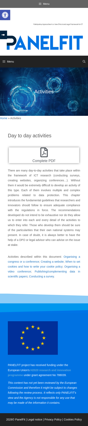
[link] (5, 15)
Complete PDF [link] (43, 161)
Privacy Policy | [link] (54, 419)
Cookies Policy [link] (73, 419)
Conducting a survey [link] (41, 276)
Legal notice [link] (34, 419)
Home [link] (3, 118)
